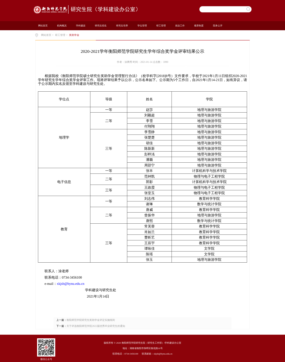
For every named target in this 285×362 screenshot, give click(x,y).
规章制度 (199, 25)
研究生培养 (122, 25)
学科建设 (80, 25)
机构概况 (62, 25)
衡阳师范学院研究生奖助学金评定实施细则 (91, 320)
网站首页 (43, 25)
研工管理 (161, 25)
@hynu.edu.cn (74, 284)
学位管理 (142, 25)
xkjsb (60, 284)
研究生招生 (101, 25)
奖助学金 (74, 35)
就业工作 (180, 25)
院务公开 (217, 25)
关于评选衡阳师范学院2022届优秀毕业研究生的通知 (96, 326)
